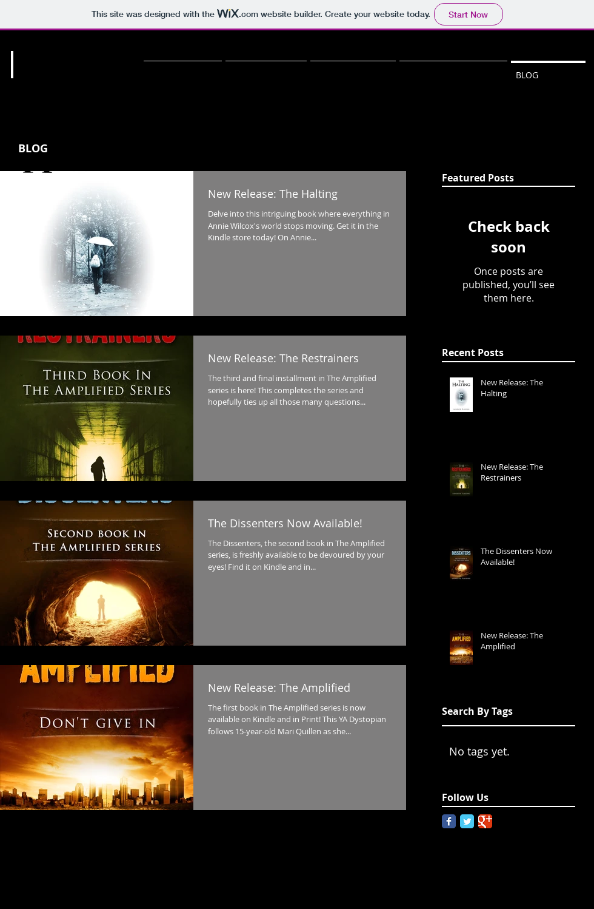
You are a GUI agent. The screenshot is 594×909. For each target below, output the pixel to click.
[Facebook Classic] (449, 821)
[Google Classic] (485, 821)
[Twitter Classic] (467, 821)
